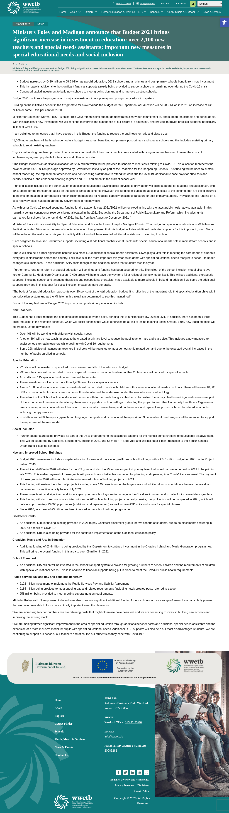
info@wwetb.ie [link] (147, 3)
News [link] (40, 24)
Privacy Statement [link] (125, 785)
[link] (224, 22)
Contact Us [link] (61, 755)
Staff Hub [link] (165, 3)
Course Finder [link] (63, 723)
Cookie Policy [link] (141, 791)
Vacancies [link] (181, 3)
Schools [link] (156, 11)
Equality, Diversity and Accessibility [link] (129, 779)
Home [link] (63, 11)
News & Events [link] (212, 11)
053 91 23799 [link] (123, 3)
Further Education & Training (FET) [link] (123, 11)
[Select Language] (209, 4)
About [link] (75, 11)
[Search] (193, 4)
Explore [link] (90, 11)
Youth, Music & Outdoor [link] (183, 11)
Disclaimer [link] (143, 785)
